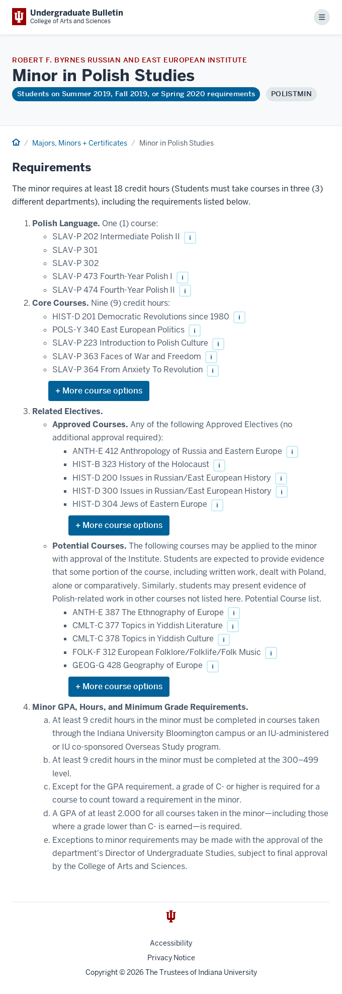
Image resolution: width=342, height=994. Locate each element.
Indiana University (227, 972)
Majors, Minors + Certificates (79, 143)
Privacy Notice (171, 957)
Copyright (102, 972)
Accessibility (171, 943)
